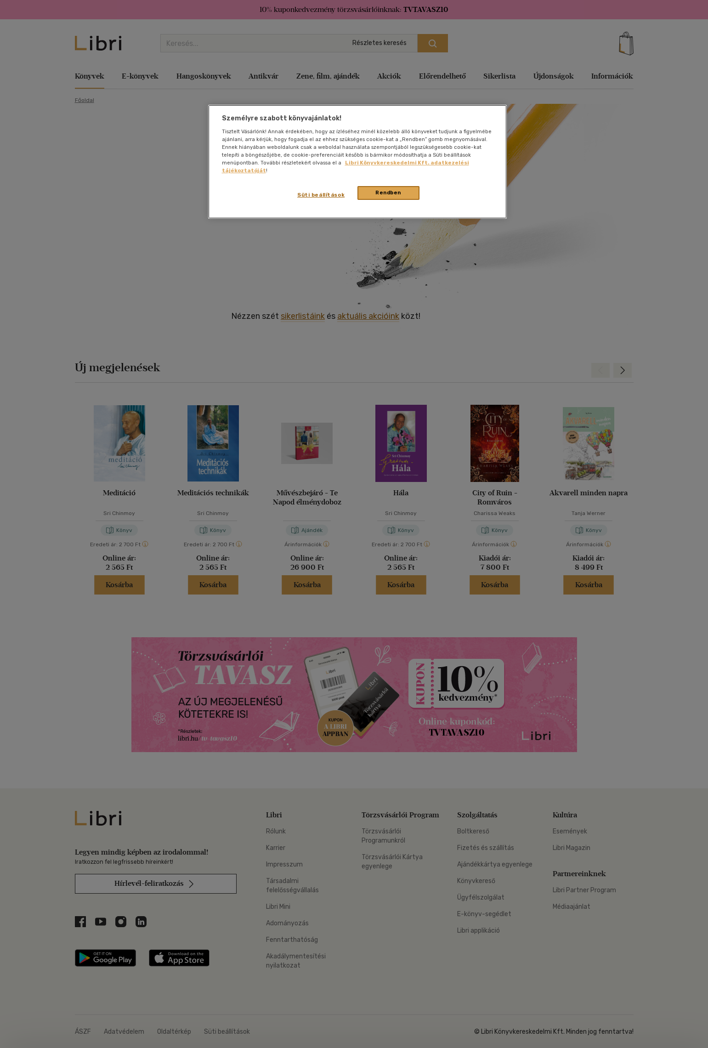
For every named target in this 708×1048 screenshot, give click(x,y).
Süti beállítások (321, 195)
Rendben (388, 192)
